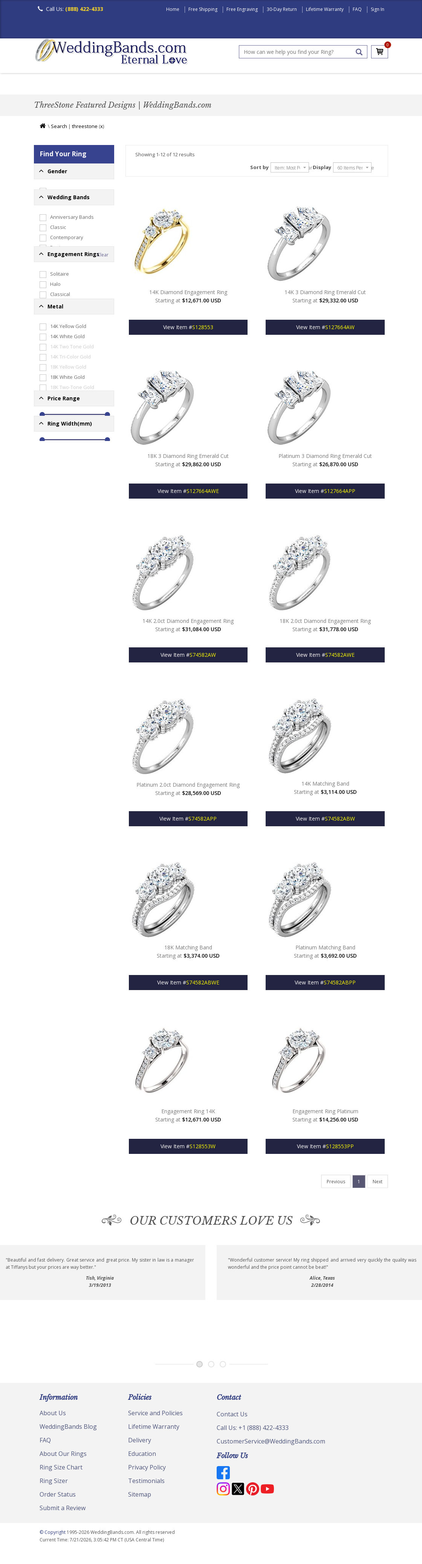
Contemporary (61, 265)
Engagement (59, 446)
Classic (120, 84)
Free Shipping (202, 9)
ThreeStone (58, 436)
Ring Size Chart (61, 1469)
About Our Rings (63, 1455)
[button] (74, 173)
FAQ (357, 9)
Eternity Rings (60, 295)
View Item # (188, 329)
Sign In (377, 9)
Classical (55, 385)
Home (172, 9)
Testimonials (146, 1483)
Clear (103, 345)
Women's (84, 84)
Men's (49, 84)
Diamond (55, 285)
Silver (51, 567)
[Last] (335, 1183)
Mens (51, 193)
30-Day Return (282, 9)
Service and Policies (155, 1415)
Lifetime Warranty (325, 9)
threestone (85, 128)
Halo (50, 375)
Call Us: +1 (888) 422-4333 (253, 1429)
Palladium (56, 597)
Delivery (139, 1442)
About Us (53, 1415)
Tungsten (56, 587)
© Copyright (53, 1534)
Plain (153, 84)
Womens (55, 205)
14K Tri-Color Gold (65, 516)
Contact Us (232, 1416)
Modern (245, 84)
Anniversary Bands (67, 244)
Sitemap (139, 1496)
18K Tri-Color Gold (65, 556)
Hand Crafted (291, 84)
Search (59, 128)
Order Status (58, 1496)
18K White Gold (62, 536)
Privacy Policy (147, 1469)
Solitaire (54, 365)
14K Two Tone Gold (67, 506)
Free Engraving (242, 9)
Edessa (53, 405)
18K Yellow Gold (63, 526)
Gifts (50, 326)
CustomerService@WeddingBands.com (271, 1443)
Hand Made (58, 305)
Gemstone (57, 416)
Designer (55, 275)
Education (142, 1455)
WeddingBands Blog (68, 1428)
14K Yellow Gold (63, 485)
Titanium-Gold (61, 577)
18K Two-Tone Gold (67, 546)
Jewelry (336, 84)
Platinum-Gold (61, 607)
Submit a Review (63, 1510)
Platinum (55, 617)
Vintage (53, 426)
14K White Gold (62, 495)
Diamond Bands (197, 84)
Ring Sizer (54, 1483)
